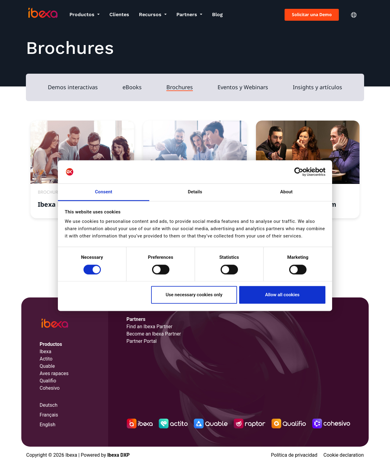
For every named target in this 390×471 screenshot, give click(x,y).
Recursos (151, 14)
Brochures (179, 87)
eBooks (132, 87)
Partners (187, 14)
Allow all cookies (282, 295)
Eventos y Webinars (243, 87)
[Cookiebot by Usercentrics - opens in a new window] (298, 171)
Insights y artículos (317, 87)
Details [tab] (195, 192)
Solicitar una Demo (312, 14)
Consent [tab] (103, 192)
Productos (82, 14)
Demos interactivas (73, 87)
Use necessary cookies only (194, 295)
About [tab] (286, 192)
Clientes (119, 14)
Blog (217, 14)
